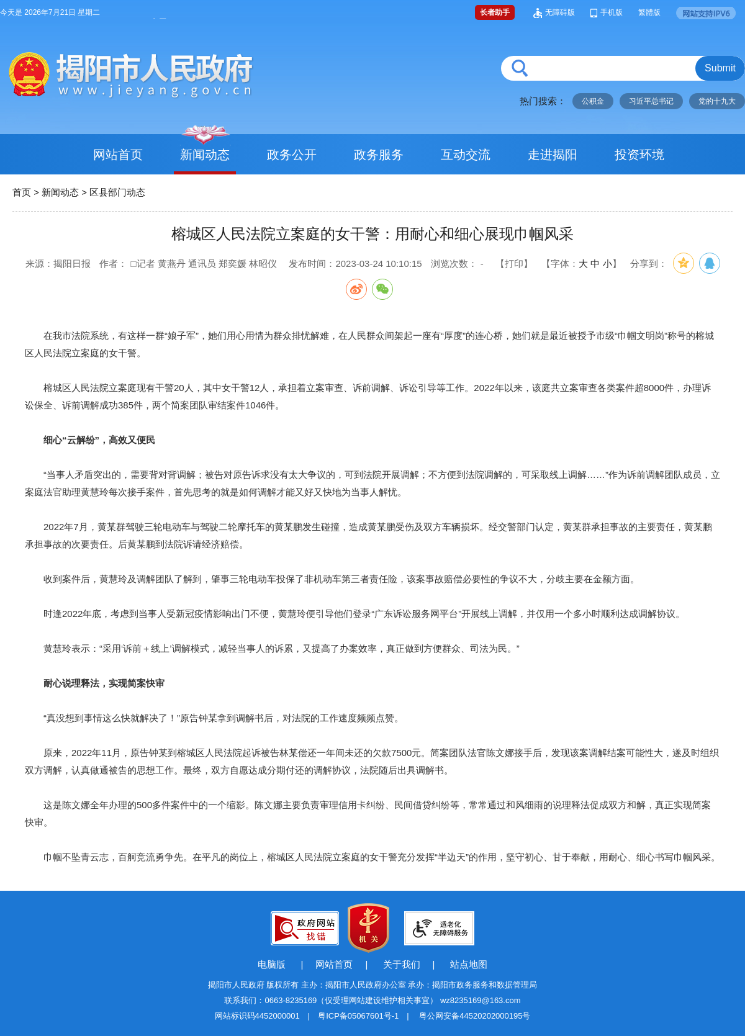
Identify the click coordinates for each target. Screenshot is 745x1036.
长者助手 (495, 12)
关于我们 (401, 964)
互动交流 (465, 154)
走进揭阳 (552, 154)
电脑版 (272, 964)
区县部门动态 (117, 192)
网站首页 (118, 154)
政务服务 (379, 154)
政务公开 (292, 154)
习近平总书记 (651, 101)
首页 (21, 192)
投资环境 (639, 154)
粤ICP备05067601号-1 (358, 1015)
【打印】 (514, 263)
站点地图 (468, 964)
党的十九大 (717, 101)
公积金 (593, 101)
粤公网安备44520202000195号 (474, 1015)
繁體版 (649, 12)
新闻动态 (205, 154)
